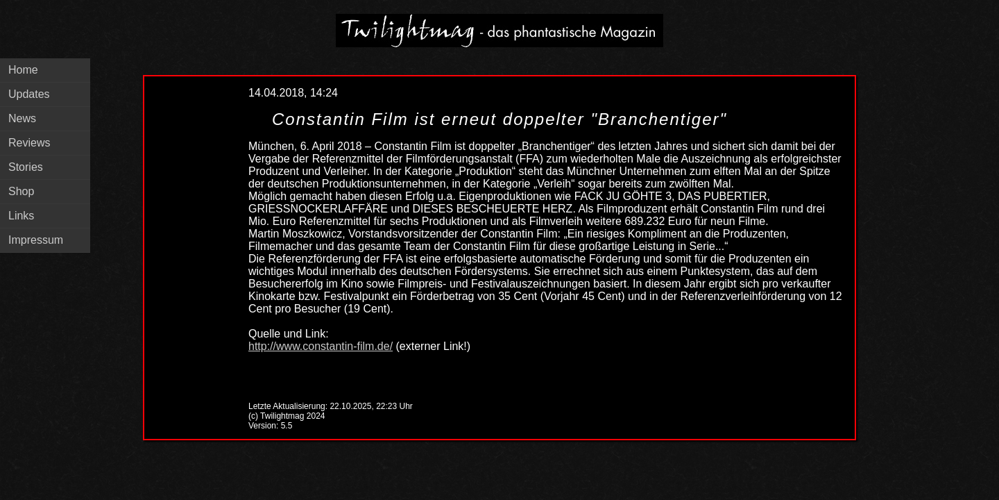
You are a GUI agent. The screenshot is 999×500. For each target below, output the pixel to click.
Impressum (35, 240)
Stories (25, 167)
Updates (29, 94)
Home (23, 70)
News (22, 118)
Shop (21, 191)
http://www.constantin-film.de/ (320, 346)
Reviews (29, 143)
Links (21, 216)
